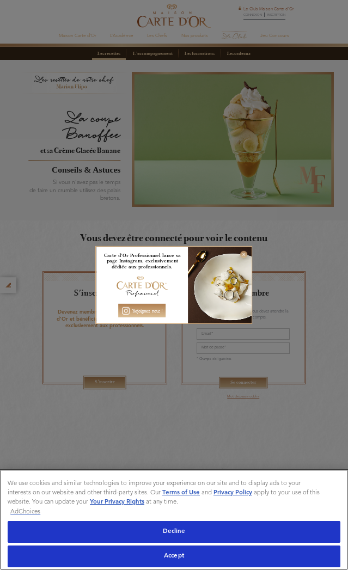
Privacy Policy (232, 492)
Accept (174, 556)
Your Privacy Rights (117, 502)
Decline (174, 531)
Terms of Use (181, 492)
